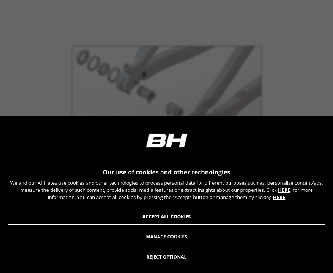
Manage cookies (166, 237)
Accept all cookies (166, 217)
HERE (284, 190)
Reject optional (166, 257)
